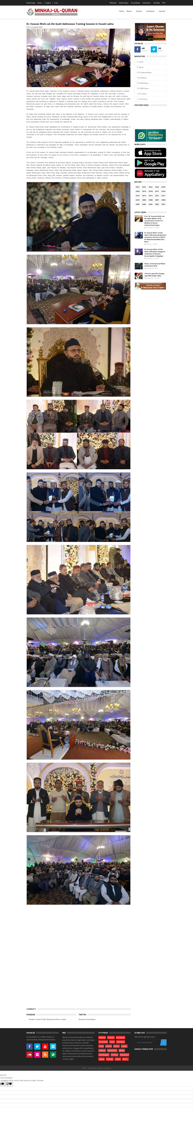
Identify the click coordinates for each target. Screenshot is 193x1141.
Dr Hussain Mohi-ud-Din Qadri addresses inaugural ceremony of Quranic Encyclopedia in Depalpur (154, 252)
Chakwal (111, 1037)
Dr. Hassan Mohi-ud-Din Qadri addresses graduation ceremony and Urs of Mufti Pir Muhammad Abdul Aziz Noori (155, 237)
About (129, 11)
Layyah (124, 1046)
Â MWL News (142, 83)
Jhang (101, 1046)
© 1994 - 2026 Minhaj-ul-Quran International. (96, 1068)
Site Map (156, 2)
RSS (163, 2)
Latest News (140, 212)
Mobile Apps (123, 2)
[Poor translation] (9, 1084)
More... (125, 1059)
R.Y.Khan (114, 1054)
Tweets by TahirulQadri (87, 1019)
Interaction (146, 2)
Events (139, 11)
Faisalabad (120, 1037)
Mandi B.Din (112, 1050)
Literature (150, 11)
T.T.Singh (110, 1059)
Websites (113, 2)
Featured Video (141, 105)
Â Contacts (141, 93)
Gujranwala (103, 1041)
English (48, 2)
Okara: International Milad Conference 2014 (154, 265)
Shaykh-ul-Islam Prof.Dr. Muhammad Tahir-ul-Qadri (47, 1019)
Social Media (135, 2)
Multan (121, 1050)
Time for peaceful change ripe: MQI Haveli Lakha (154, 274)
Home (121, 11)
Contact (162, 11)
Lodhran (102, 1050)
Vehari (117, 1059)
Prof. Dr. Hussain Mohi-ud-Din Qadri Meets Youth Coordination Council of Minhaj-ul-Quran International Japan (154, 220)
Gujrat (112, 1041)
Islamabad (120, 1041)
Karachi (108, 1046)
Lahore (116, 1046)
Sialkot (101, 1059)
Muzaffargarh (104, 1054)
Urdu (56, 2)
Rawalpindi (124, 1054)
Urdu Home (141, 99)
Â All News (141, 77)
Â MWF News (142, 88)
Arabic (39, 2)
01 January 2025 (36, 27)
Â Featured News (144, 72)
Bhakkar (102, 1037)
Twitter (82, 1014)
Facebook (30, 1014)
